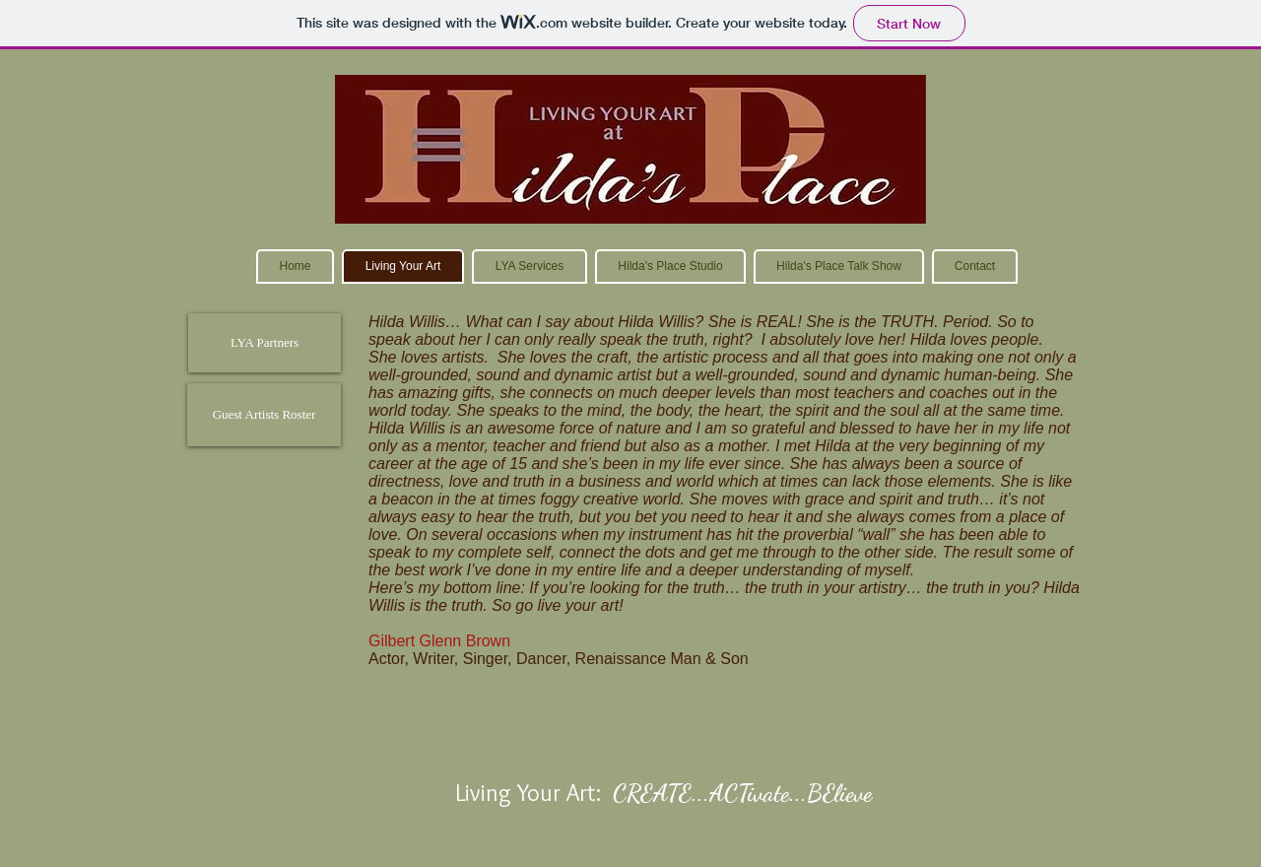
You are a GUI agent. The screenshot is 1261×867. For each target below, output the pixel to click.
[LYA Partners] (264, 342)
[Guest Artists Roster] (264, 414)
